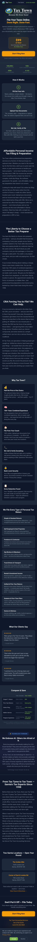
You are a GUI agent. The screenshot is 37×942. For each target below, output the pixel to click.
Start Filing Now (18, 54)
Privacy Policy (6, 935)
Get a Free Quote (18, 922)
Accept (14, 939)
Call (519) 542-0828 (18, 925)
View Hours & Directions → (18, 891)
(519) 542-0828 (30, 2)
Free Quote (21, 2)
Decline (23, 939)
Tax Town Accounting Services (18, 920)
